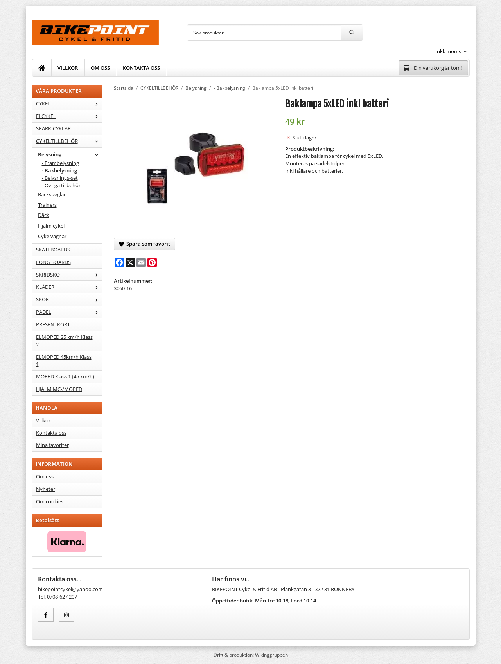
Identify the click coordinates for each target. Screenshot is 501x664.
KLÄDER (69, 286)
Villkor (43, 420)
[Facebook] (119, 262)
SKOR (69, 299)
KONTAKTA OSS (141, 67)
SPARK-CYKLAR (53, 128)
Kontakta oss (51, 432)
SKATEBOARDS (53, 249)
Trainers (47, 204)
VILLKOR (67, 67)
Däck (43, 215)
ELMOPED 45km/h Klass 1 (64, 360)
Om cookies (49, 501)
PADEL (69, 311)
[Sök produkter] (264, 32)
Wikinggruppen (271, 654)
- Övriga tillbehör (61, 185)
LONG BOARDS (53, 262)
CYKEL (69, 103)
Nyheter (45, 488)
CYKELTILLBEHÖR (69, 141)
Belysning (70, 154)
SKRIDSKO (69, 274)
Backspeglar (52, 194)
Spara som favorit (144, 243)
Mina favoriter (52, 445)
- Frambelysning (60, 162)
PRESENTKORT (53, 324)
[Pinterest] (152, 262)
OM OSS (100, 67)
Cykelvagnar (52, 236)
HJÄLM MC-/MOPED (59, 389)
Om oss (45, 476)
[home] (42, 67)
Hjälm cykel (51, 225)
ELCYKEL (69, 115)
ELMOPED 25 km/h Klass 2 (64, 340)
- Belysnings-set (60, 177)
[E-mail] (141, 262)
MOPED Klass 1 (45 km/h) (65, 376)
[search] (352, 32)
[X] (130, 262)
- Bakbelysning (59, 170)
